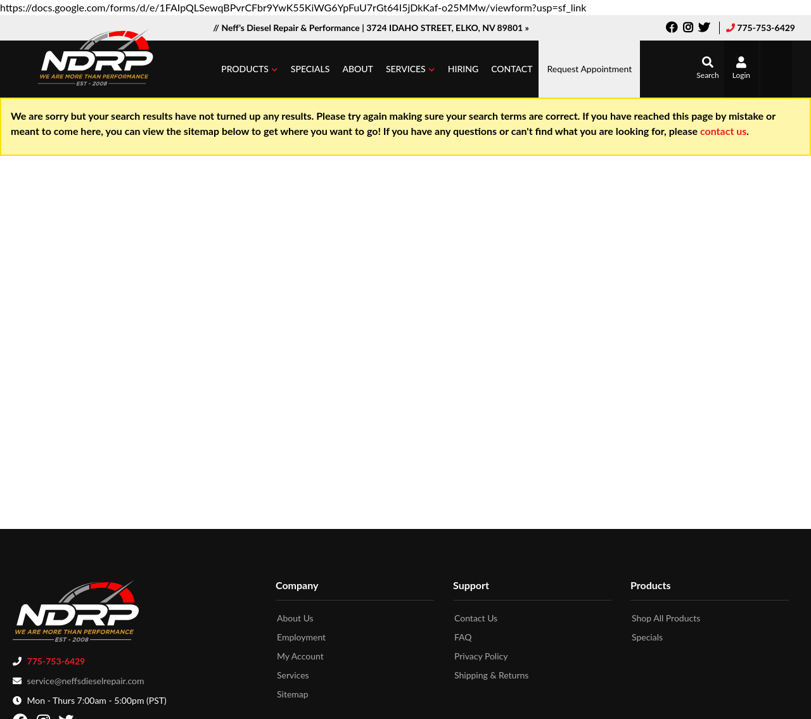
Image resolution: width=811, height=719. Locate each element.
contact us (723, 131)
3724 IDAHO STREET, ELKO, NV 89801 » (447, 27)
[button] (249, 69)
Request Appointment (589, 68)
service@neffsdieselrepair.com (85, 676)
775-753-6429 (766, 27)
